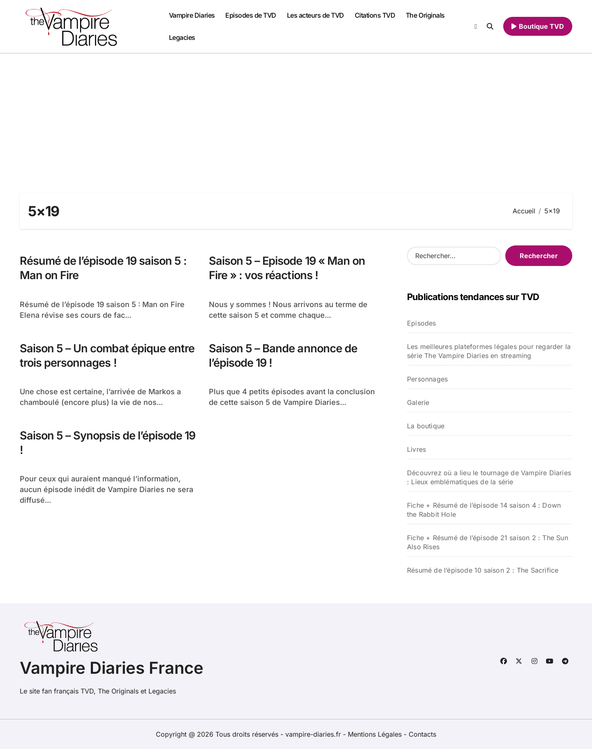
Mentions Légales (376, 734)
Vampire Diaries (192, 15)
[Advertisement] (296, 115)
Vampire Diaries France (112, 668)
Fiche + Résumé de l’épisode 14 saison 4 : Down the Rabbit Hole (484, 509)
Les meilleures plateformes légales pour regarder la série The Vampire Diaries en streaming (489, 351)
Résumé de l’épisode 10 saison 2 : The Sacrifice (482, 570)
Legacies (182, 37)
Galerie (418, 402)
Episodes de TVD (250, 15)
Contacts (422, 734)
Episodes (421, 323)
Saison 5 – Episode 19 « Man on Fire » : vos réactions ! (287, 268)
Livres (416, 449)
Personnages (427, 379)
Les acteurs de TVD (315, 15)
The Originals (425, 15)
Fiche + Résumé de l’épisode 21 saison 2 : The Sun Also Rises (487, 542)
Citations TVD (375, 15)
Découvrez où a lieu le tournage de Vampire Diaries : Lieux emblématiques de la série (489, 477)
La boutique (425, 426)
